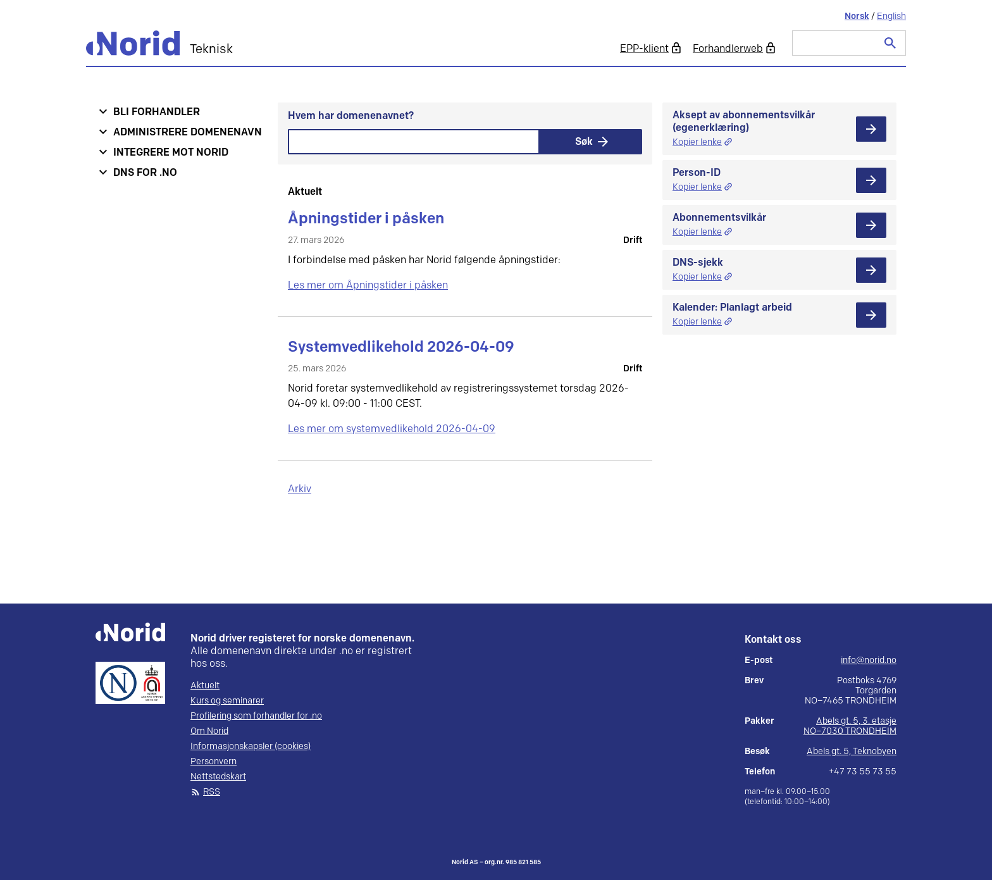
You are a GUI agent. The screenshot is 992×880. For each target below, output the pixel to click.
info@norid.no (868, 660)
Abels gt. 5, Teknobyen (851, 751)
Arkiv (299, 489)
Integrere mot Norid (170, 153)
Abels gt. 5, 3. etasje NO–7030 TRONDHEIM (849, 726)
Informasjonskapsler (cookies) (250, 746)
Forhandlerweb (728, 49)
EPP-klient (644, 49)
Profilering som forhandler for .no (256, 716)
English (891, 16)
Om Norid (209, 731)
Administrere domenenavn (187, 133)
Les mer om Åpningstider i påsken (368, 286)
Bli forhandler (156, 112)
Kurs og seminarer (227, 701)
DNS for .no (145, 173)
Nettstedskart (218, 777)
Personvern (213, 762)
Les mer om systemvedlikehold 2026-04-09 (391, 429)
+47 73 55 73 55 (862, 772)
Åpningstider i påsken (366, 218)
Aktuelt (205, 686)
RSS (211, 792)
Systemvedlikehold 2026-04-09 (401, 347)
